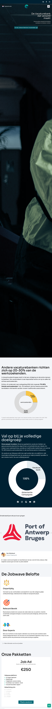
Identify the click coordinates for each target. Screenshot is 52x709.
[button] (48, 6)
